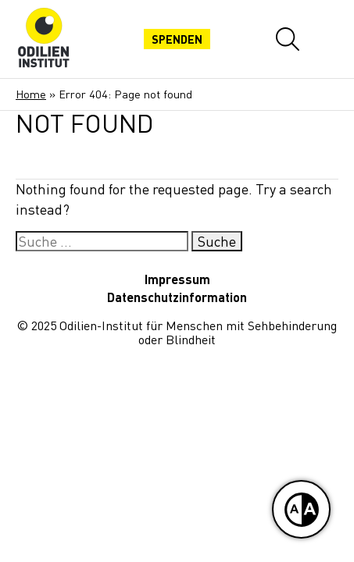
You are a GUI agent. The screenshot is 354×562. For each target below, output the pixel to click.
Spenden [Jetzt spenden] (177, 39)
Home (31, 94)
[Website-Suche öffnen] (287, 39)
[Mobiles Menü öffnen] (326, 39)
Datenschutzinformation (177, 297)
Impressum (177, 279)
